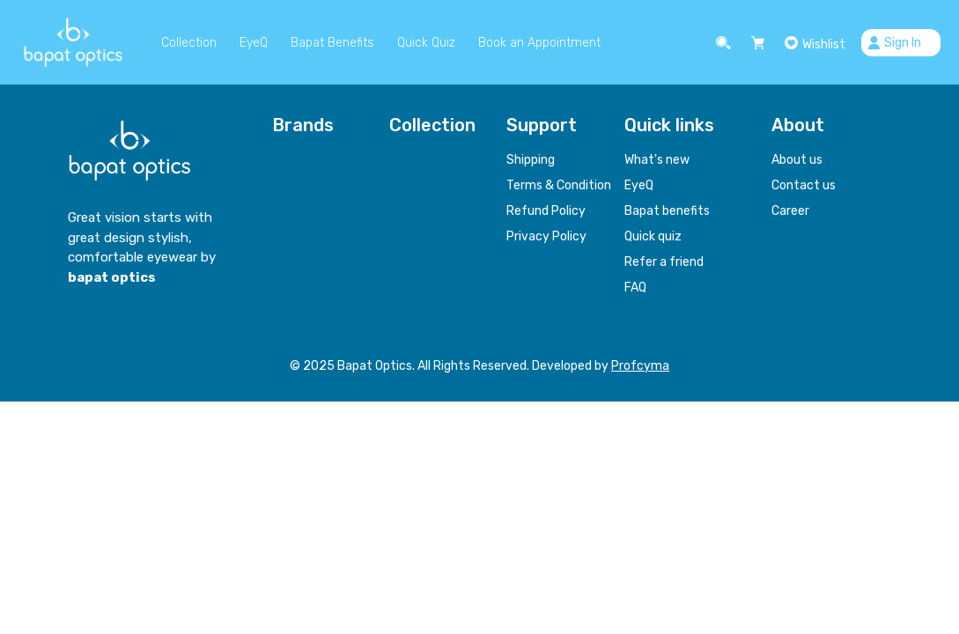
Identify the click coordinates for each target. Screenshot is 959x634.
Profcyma (640, 365)
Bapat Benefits (332, 42)
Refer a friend (664, 261)
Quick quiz (653, 236)
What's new (657, 159)
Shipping (530, 159)
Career (790, 210)
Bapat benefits (667, 210)
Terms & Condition (558, 185)
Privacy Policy (546, 236)
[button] (725, 42)
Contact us (803, 185)
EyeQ (254, 42)
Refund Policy (546, 210)
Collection (189, 42)
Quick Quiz (426, 42)
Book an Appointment (539, 42)
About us (797, 159)
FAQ (635, 287)
